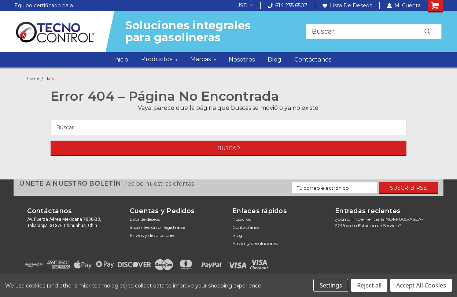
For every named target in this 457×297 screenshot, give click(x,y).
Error (51, 78)
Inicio (120, 59)
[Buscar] (229, 127)
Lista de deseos (347, 5)
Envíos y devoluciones (152, 235)
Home (33, 78)
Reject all (369, 285)
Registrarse (173, 227)
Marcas (203, 60)
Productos (159, 60)
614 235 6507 (287, 5)
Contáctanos (312, 59)
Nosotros (242, 59)
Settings (331, 285)
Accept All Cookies (421, 285)
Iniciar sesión (143, 227)
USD (244, 5)
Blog (274, 59)
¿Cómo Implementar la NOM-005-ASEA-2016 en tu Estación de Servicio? (379, 222)
